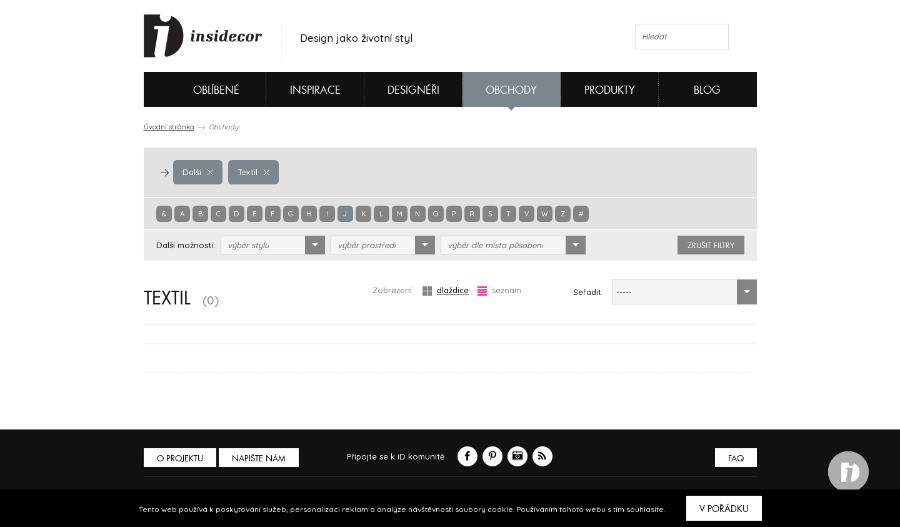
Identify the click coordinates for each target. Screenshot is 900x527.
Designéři (413, 90)
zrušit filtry (711, 246)
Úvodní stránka (169, 127)
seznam (499, 290)
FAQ (736, 458)
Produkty (609, 90)
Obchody (511, 90)
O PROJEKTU (180, 458)
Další (197, 172)
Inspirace (315, 90)
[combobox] (273, 245)
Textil (253, 172)
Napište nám (259, 458)
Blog (707, 90)
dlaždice (445, 290)
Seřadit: (588, 292)
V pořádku (724, 508)
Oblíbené (195, 89)
